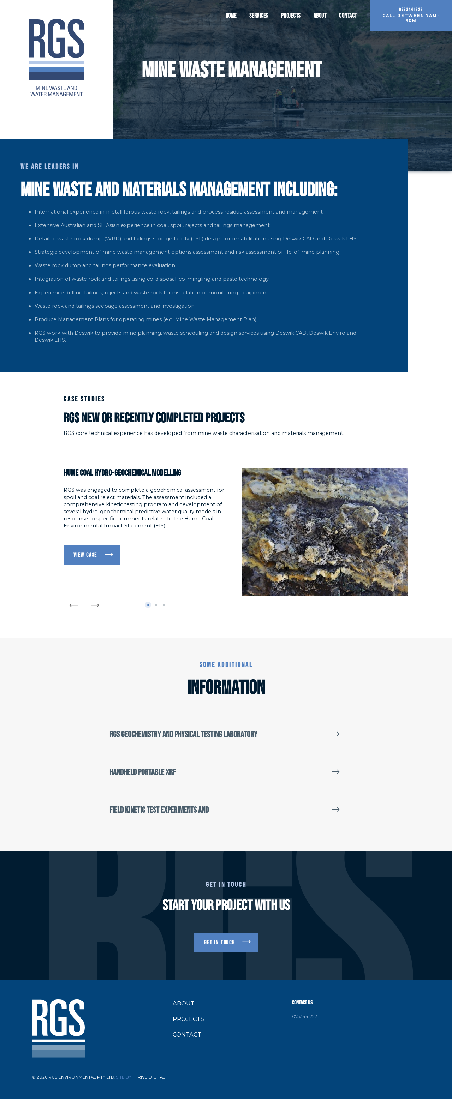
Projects (291, 15)
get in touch (219, 942)
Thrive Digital (148, 1077)
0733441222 (304, 1017)
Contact (348, 15)
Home (231, 15)
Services (258, 15)
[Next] (95, 605)
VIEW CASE (85, 554)
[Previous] (73, 605)
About (320, 15)
